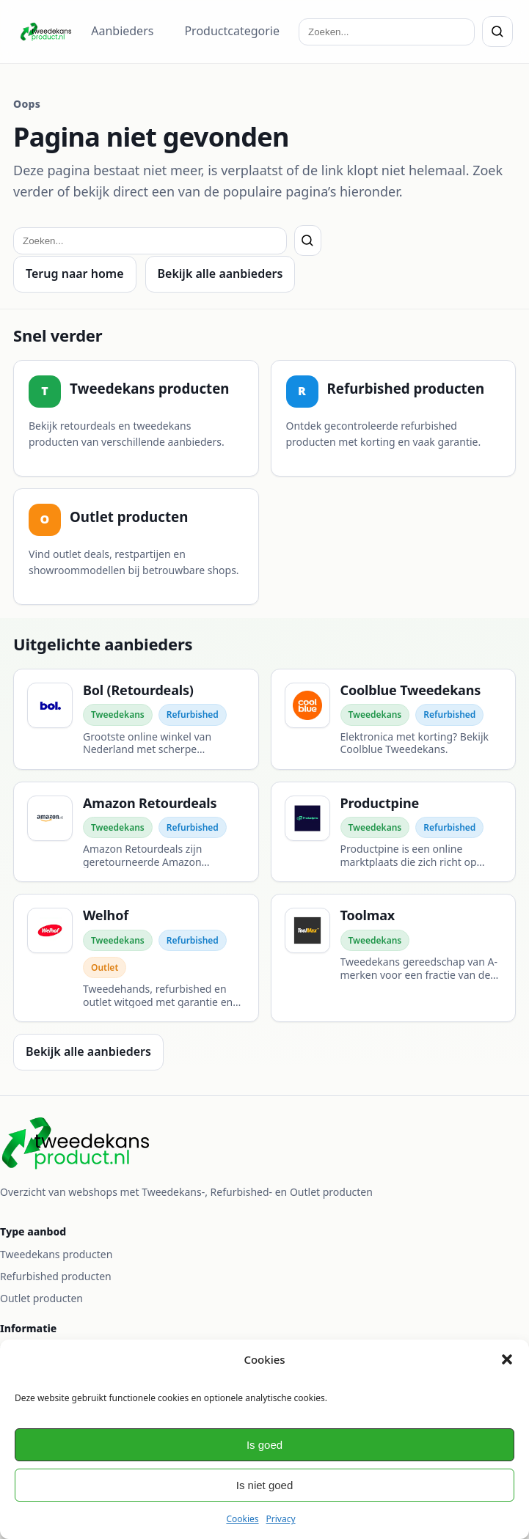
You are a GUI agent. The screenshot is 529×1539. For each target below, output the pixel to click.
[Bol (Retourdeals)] (136, 719)
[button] (507, 1359)
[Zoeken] (497, 31)
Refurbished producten (56, 1276)
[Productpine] (393, 832)
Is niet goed (264, 1485)
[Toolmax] (393, 958)
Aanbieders (122, 31)
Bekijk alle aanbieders (220, 273)
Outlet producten (41, 1298)
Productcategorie (232, 31)
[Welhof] (136, 958)
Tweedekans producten (56, 1254)
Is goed (264, 1445)
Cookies (242, 1519)
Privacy (281, 1519)
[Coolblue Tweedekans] (393, 719)
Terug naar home (75, 273)
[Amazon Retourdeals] (136, 832)
